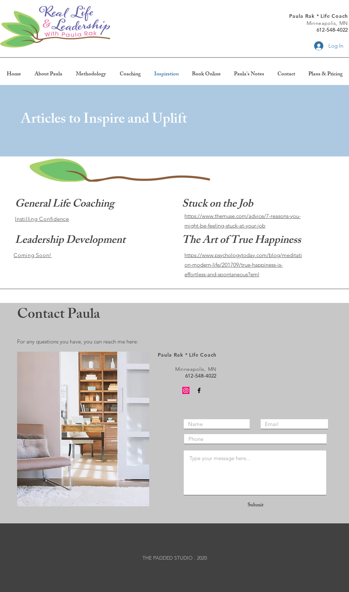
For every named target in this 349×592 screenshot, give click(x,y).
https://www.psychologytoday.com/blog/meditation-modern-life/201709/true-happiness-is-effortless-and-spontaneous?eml (243, 265)
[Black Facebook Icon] (199, 390)
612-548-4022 (332, 30)
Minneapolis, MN (327, 23)
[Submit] (255, 505)
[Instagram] (185, 390)
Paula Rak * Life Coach (318, 16)
